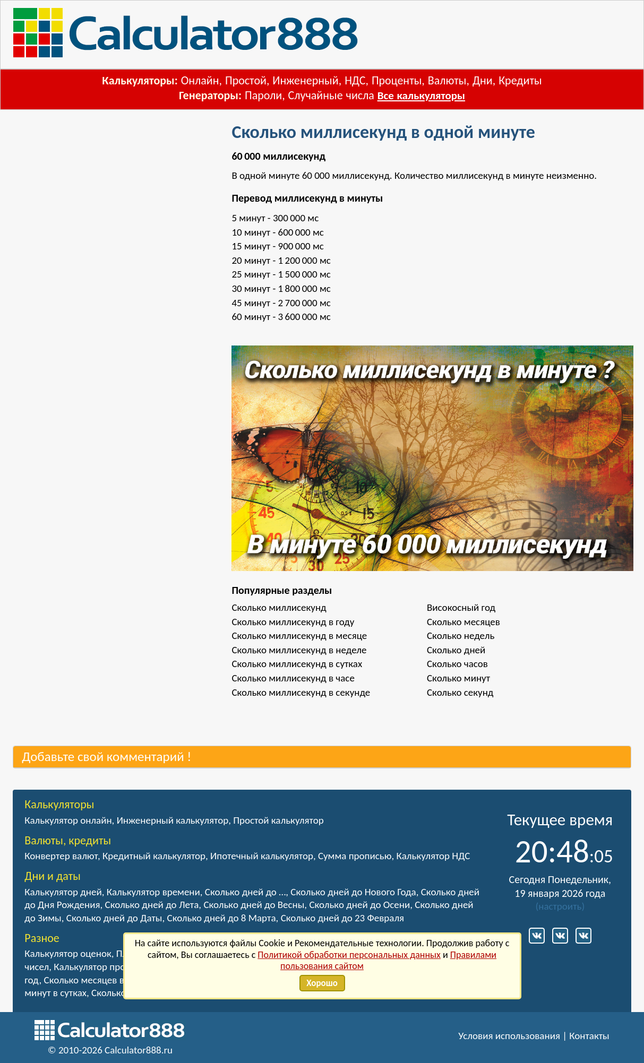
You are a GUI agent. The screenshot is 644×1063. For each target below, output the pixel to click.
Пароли (263, 95)
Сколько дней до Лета (152, 904)
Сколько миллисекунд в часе (292, 678)
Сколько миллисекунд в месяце (299, 635)
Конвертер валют (61, 856)
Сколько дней (456, 650)
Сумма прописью (354, 856)
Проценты (397, 80)
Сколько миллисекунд (278, 607)
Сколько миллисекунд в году (292, 622)
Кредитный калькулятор (153, 856)
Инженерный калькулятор (173, 820)
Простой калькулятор (278, 820)
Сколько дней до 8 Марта (221, 918)
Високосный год (461, 607)
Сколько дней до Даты (114, 918)
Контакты (589, 1036)
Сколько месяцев (463, 622)
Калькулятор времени (153, 892)
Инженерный (305, 80)
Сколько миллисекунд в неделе (298, 650)
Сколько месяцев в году (94, 980)
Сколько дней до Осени (359, 904)
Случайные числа (331, 95)
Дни (483, 80)
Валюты (447, 80)
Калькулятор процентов (104, 967)
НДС (355, 80)
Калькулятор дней (62, 892)
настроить (559, 906)
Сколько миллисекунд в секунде (300, 692)
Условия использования (509, 1036)
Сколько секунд (460, 692)
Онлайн (200, 80)
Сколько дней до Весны (253, 904)
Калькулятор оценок (67, 953)
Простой (246, 80)
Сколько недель (460, 635)
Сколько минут (458, 678)
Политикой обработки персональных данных (349, 955)
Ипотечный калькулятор (261, 856)
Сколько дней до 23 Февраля (342, 918)
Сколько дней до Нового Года (353, 892)
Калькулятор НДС (433, 856)
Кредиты (520, 80)
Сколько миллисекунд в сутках (296, 664)
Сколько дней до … (245, 892)
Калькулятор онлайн (67, 820)
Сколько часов (457, 664)
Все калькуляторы (421, 95)
